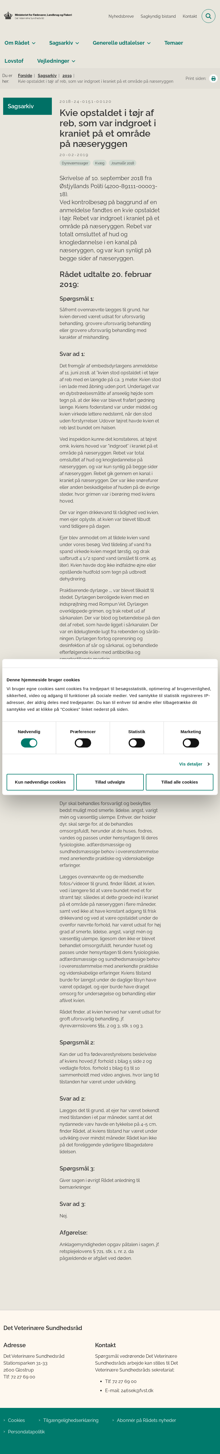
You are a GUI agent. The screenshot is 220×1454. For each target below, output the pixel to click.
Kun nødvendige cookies (40, 782)
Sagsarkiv (61, 43)
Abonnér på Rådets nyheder (146, 1420)
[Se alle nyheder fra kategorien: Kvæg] (100, 163)
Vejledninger (53, 61)
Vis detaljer (191, 764)
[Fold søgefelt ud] (208, 16)
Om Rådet (17, 43)
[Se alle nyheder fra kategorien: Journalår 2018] (122, 163)
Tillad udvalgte (110, 782)
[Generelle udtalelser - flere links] (148, 40)
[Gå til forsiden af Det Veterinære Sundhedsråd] (36, 16)
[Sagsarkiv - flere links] (76, 40)
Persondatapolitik (26, 1432)
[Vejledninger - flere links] (72, 58)
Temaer (173, 43)
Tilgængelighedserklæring (71, 1420)
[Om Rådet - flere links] (33, 40)
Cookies (16, 1420)
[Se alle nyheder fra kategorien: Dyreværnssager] (75, 163)
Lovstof (14, 61)
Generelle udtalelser (119, 43)
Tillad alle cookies (179, 782)
